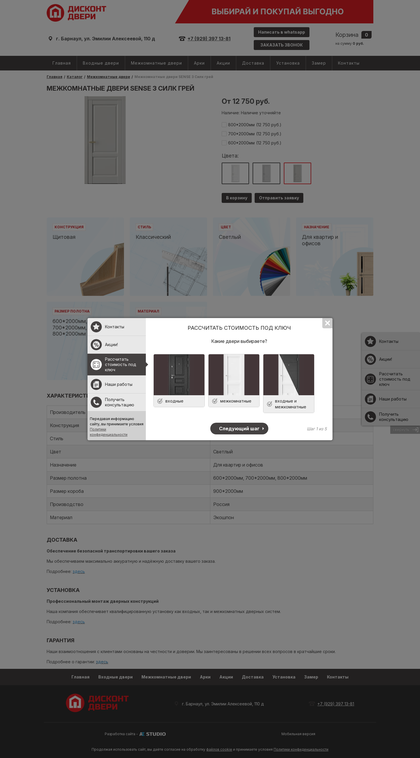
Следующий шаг (239, 428)
